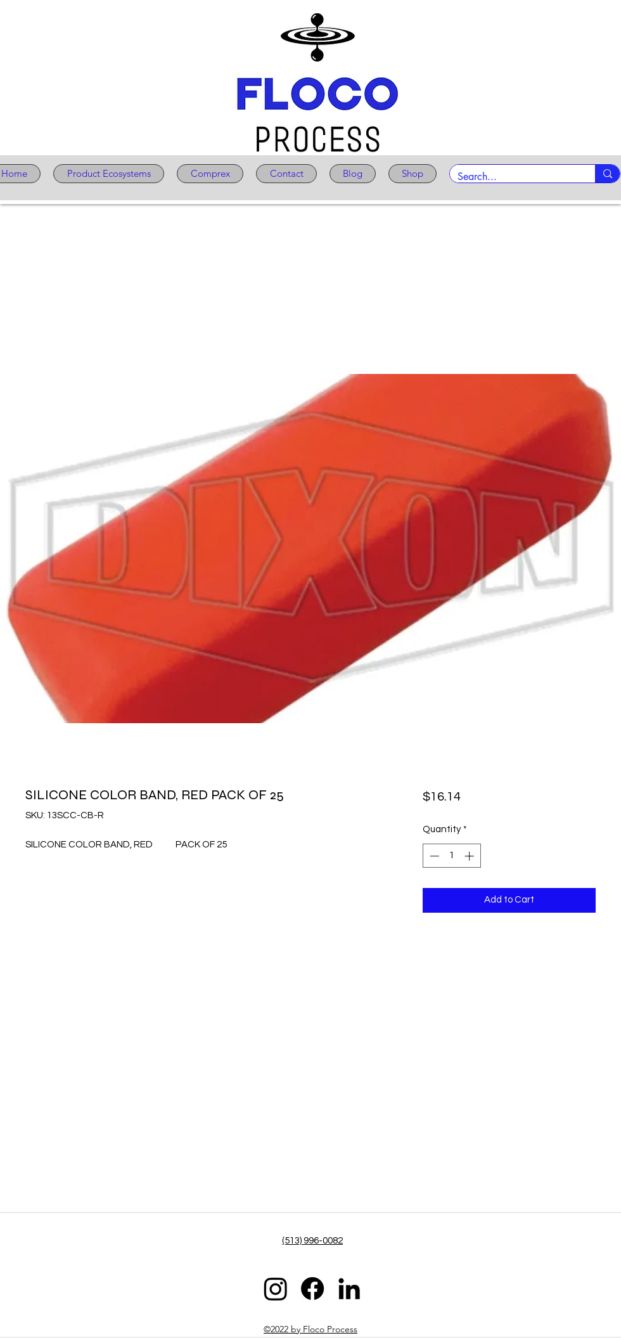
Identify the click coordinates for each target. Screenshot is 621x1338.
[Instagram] (275, 1288)
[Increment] (470, 856)
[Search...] (513, 177)
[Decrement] (433, 856)
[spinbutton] (451, 856)
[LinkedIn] (349, 1288)
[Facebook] (312, 1288)
